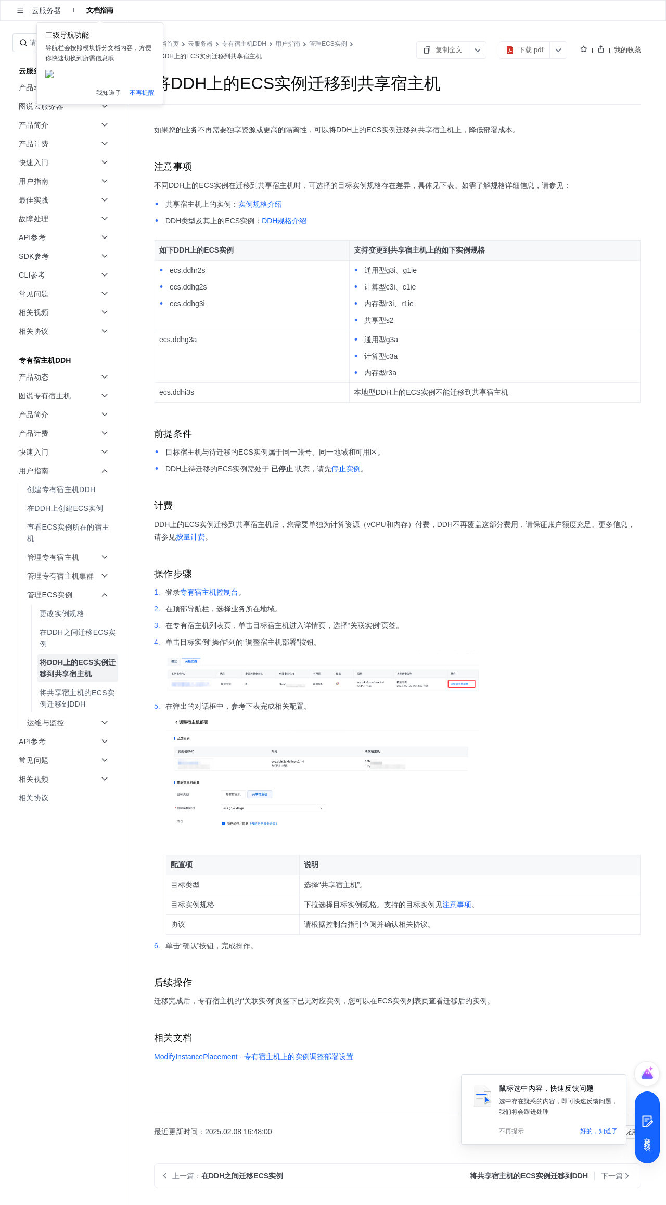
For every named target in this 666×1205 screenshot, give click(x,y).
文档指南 (99, 10)
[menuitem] (65, 489)
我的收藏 (627, 50)
